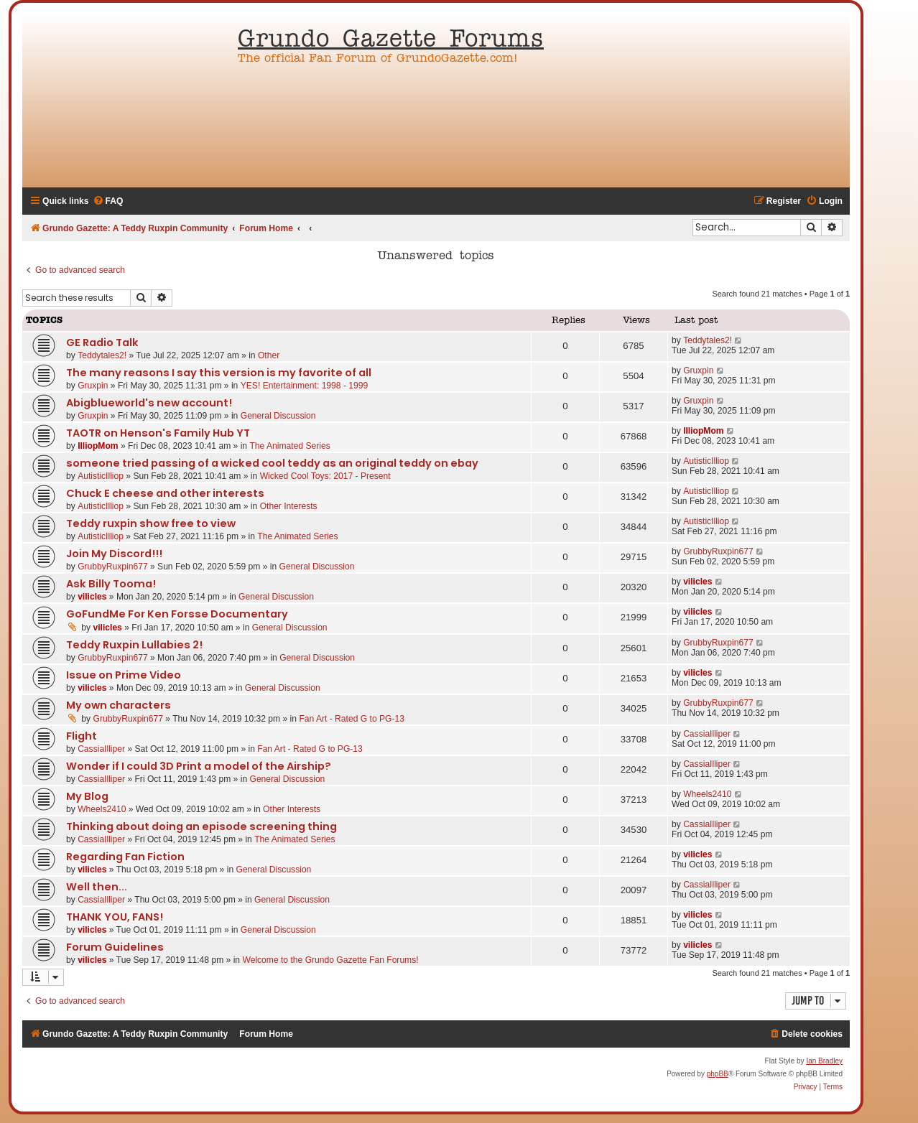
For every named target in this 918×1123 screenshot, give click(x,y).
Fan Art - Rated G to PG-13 (351, 719)
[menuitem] (108, 201)
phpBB (717, 1074)
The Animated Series (289, 446)
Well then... (96, 887)
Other (268, 355)
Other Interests (288, 506)
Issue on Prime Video (123, 675)
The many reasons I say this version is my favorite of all (218, 372)
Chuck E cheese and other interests (165, 493)
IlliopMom (98, 446)
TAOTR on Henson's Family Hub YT (158, 433)
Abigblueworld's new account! (149, 403)
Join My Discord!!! (114, 553)
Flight (81, 736)
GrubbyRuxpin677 (112, 567)
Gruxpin (93, 386)
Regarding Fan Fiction (125, 856)
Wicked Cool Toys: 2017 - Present (325, 476)
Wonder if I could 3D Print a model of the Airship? (198, 766)
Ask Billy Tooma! (111, 584)
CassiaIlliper (101, 749)
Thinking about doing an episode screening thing (201, 826)
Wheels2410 (102, 809)
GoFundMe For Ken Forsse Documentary (177, 614)
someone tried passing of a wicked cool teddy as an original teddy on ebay (272, 463)
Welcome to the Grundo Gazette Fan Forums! (330, 960)
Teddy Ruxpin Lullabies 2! (134, 645)
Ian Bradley (824, 1061)
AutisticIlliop (101, 476)
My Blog (87, 796)
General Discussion (278, 416)
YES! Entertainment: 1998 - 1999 (304, 386)
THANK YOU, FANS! (114, 917)
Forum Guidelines (115, 947)
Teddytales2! (102, 355)
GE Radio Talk (102, 342)
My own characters (118, 705)
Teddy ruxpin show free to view (151, 523)
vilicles (92, 597)
